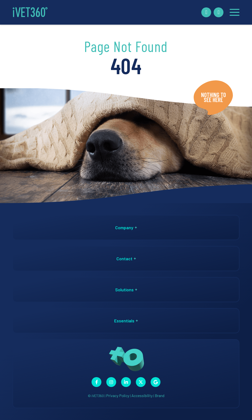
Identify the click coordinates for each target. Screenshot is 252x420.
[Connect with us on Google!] (155, 382)
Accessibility (142, 395)
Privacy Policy (117, 395)
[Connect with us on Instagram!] (111, 382)
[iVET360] (30, 12)
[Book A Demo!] (206, 12)
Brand (159, 395)
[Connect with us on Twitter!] (141, 382)
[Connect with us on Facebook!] (96, 382)
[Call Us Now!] (218, 12)
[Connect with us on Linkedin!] (126, 382)
